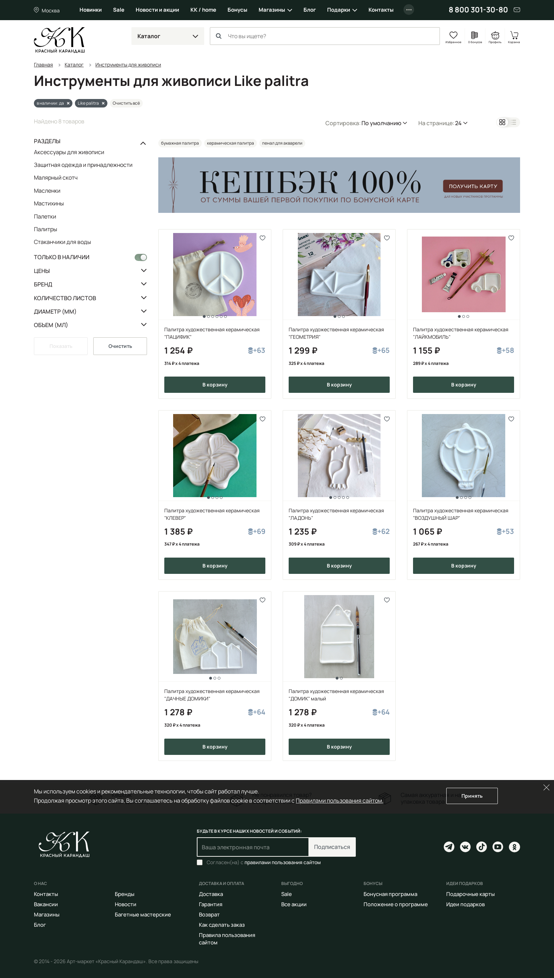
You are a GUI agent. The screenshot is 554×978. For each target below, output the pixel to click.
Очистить (120, 345)
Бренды (124, 894)
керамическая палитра (230, 143)
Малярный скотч (56, 177)
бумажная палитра (180, 143)
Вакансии (46, 904)
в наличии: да (50, 103)
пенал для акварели (282, 143)
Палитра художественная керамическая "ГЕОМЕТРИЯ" (336, 333)
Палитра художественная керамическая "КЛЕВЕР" (212, 514)
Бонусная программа (390, 894)
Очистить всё (126, 103)
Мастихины (49, 203)
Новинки (90, 9)
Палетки (45, 216)
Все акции (294, 904)
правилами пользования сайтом (282, 862)
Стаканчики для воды (62, 241)
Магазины (272, 9)
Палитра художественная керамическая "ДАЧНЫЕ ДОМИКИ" (212, 695)
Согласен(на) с (264, 862)
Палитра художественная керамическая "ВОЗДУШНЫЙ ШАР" (460, 514)
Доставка (211, 894)
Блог (309, 9)
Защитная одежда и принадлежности (83, 165)
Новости (125, 904)
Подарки (338, 9)
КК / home (203, 9)
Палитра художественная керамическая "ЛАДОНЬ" (336, 514)
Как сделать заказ (222, 924)
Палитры (45, 229)
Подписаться (332, 847)
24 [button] (458, 123)
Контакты (381, 9)
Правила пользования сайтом (227, 938)
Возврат (209, 914)
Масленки (47, 190)
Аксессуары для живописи (69, 152)
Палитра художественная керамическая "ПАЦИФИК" (212, 333)
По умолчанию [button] (381, 123)
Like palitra (88, 103)
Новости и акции (157, 9)
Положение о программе (396, 904)
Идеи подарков (465, 904)
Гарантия (210, 904)
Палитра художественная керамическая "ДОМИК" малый (336, 695)
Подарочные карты (470, 894)
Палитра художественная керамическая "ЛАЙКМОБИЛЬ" (460, 333)
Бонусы (237, 9)
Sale (118, 9)
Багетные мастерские (143, 914)
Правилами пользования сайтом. (339, 800)
